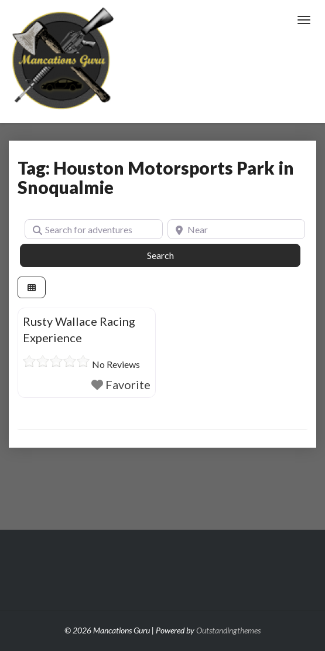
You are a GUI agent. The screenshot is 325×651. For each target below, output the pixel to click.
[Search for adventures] (94, 229)
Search (173, 254)
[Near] (236, 229)
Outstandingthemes (228, 630)
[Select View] (32, 287)
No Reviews (116, 364)
